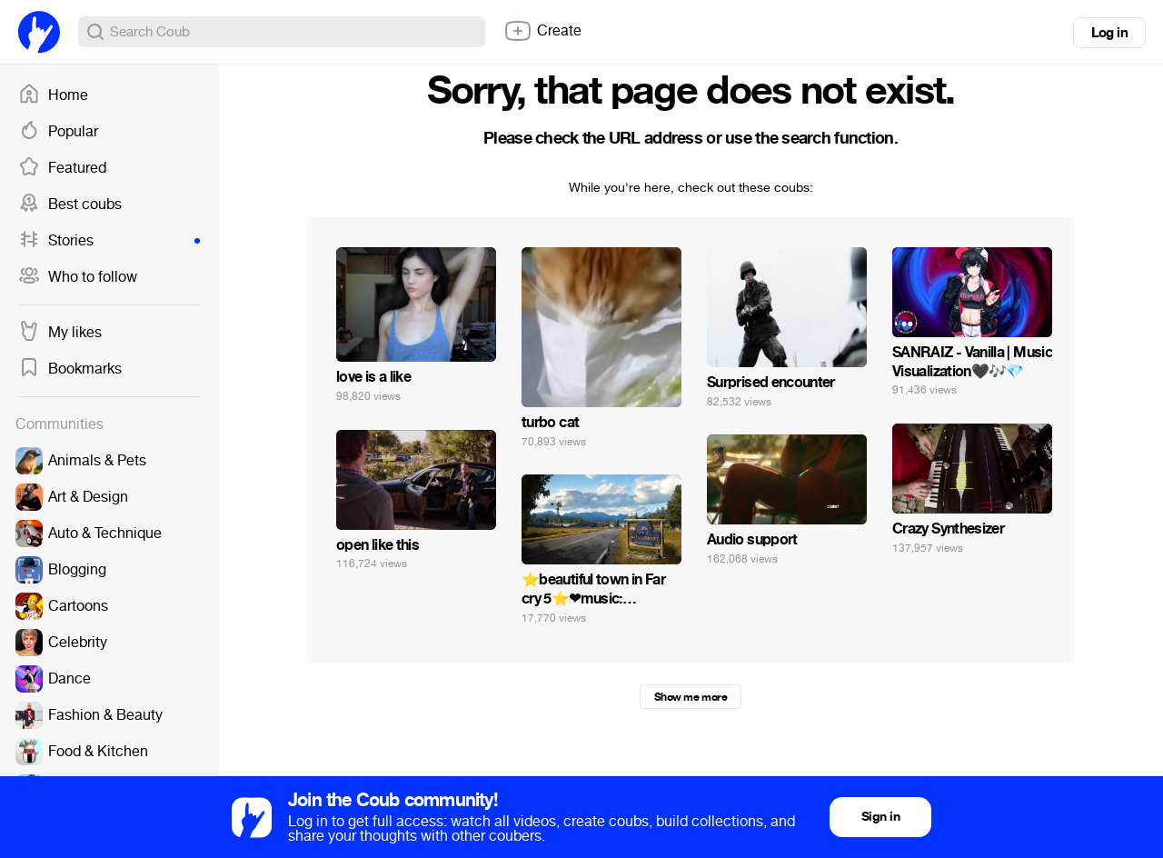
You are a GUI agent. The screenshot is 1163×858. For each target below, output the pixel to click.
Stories (109, 241)
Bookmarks (70, 369)
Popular (58, 132)
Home (53, 95)
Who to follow (77, 277)
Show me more (690, 697)
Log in (1109, 33)
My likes (60, 332)
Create (542, 30)
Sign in (880, 816)
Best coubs (70, 204)
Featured (62, 168)
